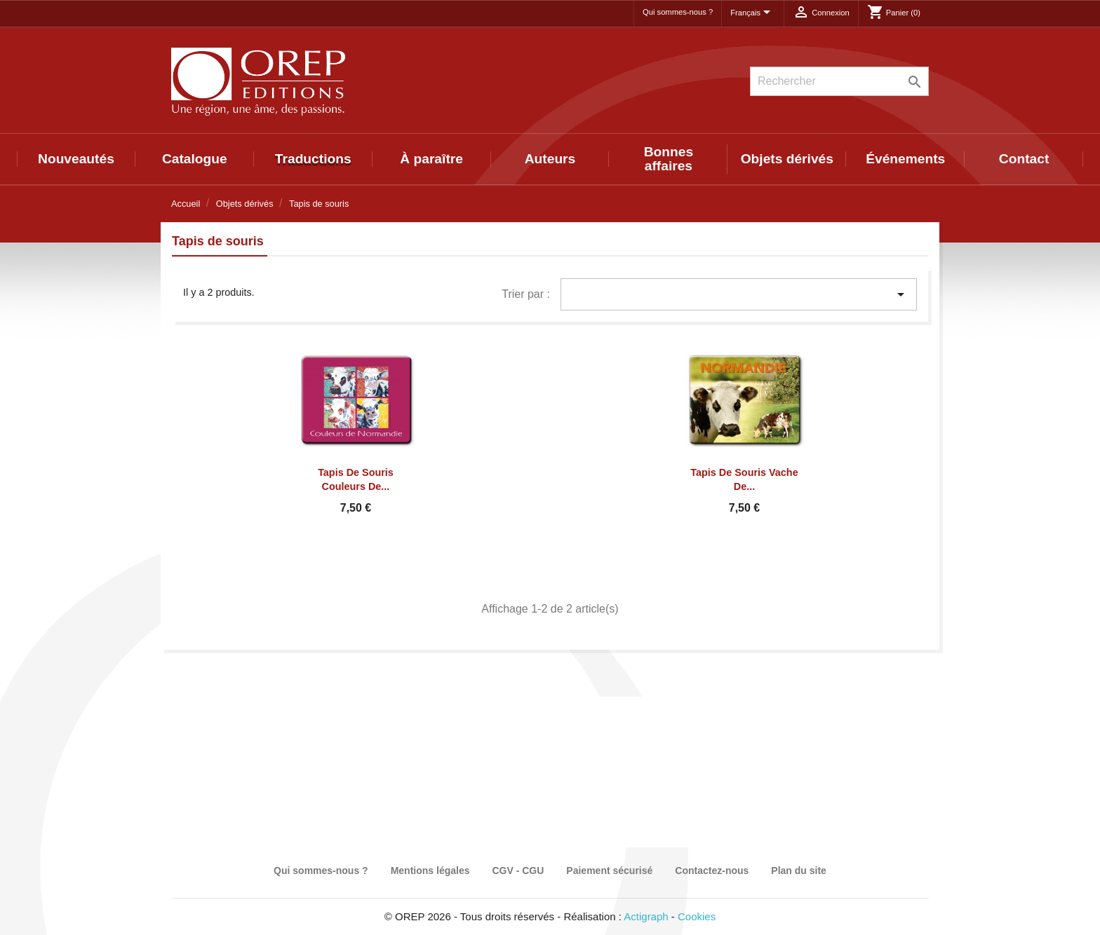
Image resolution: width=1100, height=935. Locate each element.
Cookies (697, 916)
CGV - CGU (518, 870)
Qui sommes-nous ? (678, 12)
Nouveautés (76, 158)
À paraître (431, 158)
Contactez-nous (712, 870)
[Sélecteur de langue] (752, 13)
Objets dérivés (787, 158)
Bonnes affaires (668, 158)
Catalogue (194, 158)
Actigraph (646, 916)
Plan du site (798, 870)
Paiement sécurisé (609, 870)
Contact (1024, 158)
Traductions (313, 158)
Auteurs (550, 158)
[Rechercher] (839, 81)
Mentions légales (430, 870)
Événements (905, 158)
